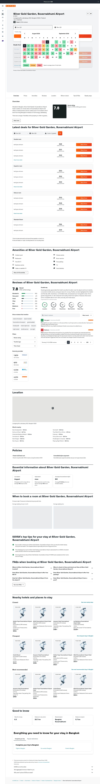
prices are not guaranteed (43, 762)
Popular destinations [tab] (32, 738)
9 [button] (47, 46)
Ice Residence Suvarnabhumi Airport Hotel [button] (81, 622)
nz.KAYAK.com (15, 780)
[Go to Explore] (3, 25)
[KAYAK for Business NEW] (3, 31)
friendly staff (16, 325)
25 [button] (28, 57)
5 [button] (32, 46)
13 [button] (36, 49)
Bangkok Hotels (57, 780)
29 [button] (43, 57)
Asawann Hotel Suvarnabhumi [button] (61, 621)
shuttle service (24, 329)
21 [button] (39, 53)
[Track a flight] (3, 28)
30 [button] (47, 57)
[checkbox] (20, 356)
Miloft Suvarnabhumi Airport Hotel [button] (42, 621)
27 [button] (36, 57)
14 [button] (39, 49)
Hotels (21, 780)
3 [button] (24, 46)
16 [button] (47, 49)
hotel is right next (25, 325)
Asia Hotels (27, 780)
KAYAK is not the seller (53, 767)
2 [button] (47, 42)
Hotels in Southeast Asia (47, 780)
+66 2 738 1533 (17, 20)
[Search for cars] (3, 17)
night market (16, 329)
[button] (98, 1)
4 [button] (28, 46)
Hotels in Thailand (36, 780)
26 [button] (32, 57)
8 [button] (43, 46)
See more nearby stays (87, 602)
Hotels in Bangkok (69, 748)
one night (32, 329)
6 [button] (75, 42)
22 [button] (43, 53)
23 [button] (47, 53)
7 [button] (39, 46)
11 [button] (28, 49)
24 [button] (24, 57)
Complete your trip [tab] (20, 738)
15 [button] (43, 49)
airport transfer (27, 318)
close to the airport (17, 318)
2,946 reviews (24, 22)
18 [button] (28, 53)
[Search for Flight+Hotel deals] (3, 20)
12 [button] (32, 49)
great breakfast (31, 322)
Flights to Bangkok (20, 748)
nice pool (33, 325)
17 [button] (24, 53)
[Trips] (3, 36)
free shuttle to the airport (19, 322)
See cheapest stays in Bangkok (85, 636)
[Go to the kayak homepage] (11, 6)
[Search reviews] (62, 315)
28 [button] (40, 57)
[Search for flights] (3, 10)
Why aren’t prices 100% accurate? (53, 772)
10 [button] (24, 49)
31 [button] (24, 61)
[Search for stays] (3, 14)
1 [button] (43, 42)
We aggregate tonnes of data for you (53, 770)
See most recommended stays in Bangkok (82, 669)
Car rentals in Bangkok (46, 748)
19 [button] (32, 53)
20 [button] (36, 53)
